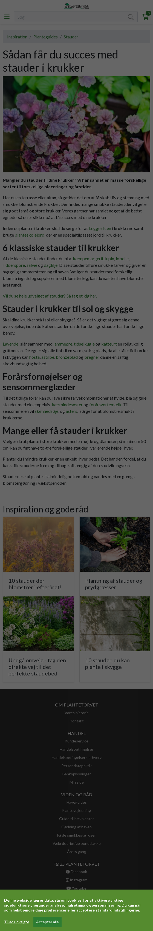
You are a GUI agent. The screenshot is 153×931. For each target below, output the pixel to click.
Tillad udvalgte (16, 921)
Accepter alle (47, 921)
